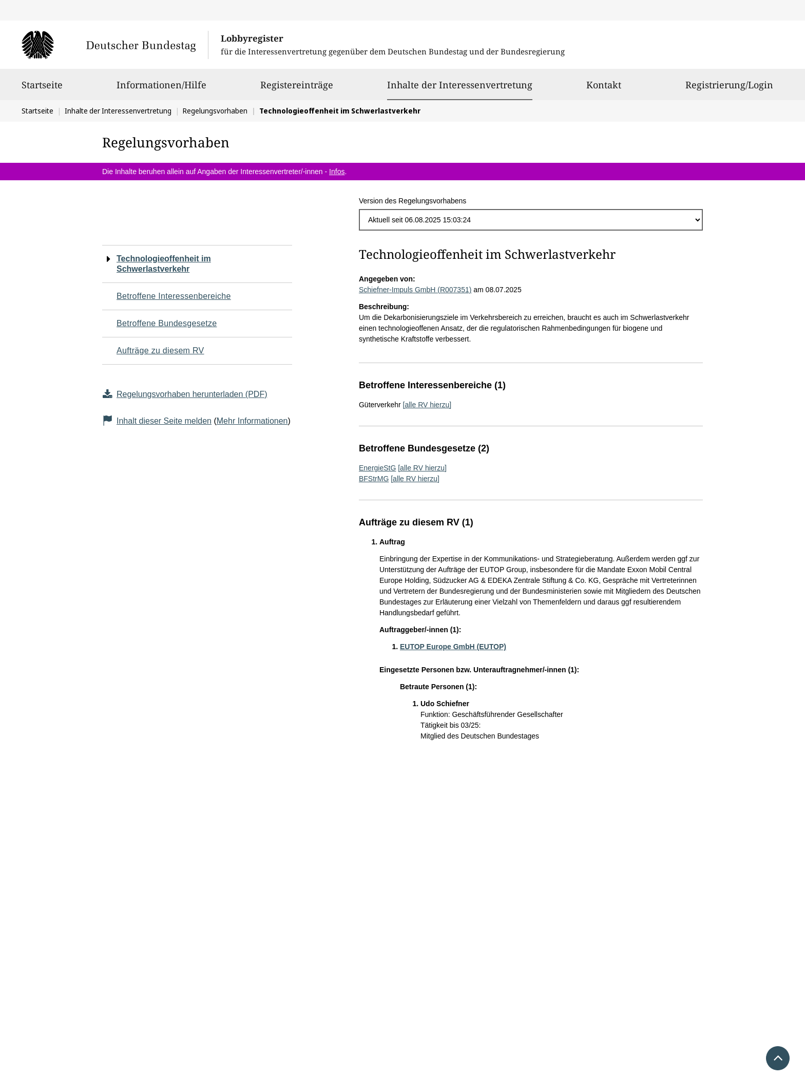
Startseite (42, 89)
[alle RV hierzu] (427, 405)
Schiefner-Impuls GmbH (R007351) (415, 290)
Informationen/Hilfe (161, 89)
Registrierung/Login (729, 89)
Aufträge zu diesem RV (160, 350)
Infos (336, 171)
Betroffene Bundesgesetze (167, 323)
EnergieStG (377, 468)
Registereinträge (296, 89)
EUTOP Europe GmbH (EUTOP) (453, 646)
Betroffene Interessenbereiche (174, 296)
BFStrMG (374, 479)
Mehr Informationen (252, 421)
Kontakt (603, 89)
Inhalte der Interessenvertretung (459, 84)
